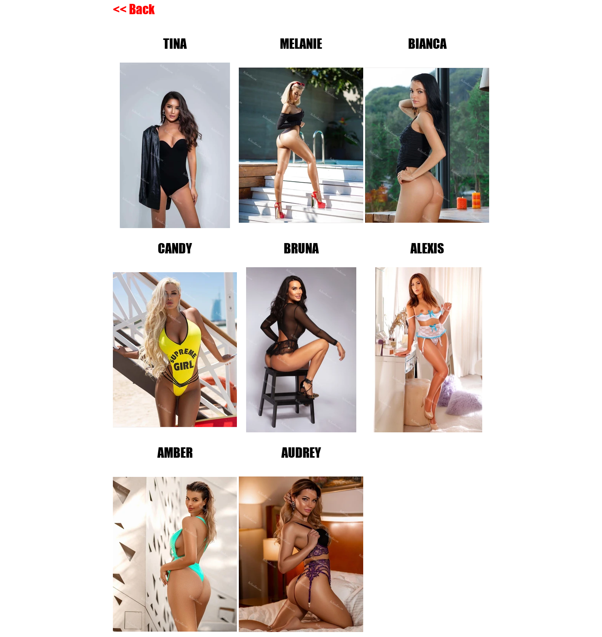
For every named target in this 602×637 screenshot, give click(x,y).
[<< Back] (135, 9)
